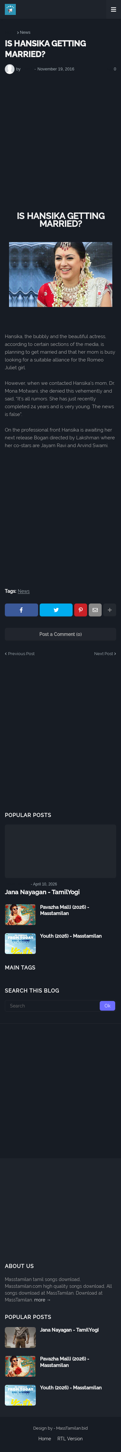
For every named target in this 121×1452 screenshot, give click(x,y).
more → (42, 1299)
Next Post (103, 653)
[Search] (60, 1006)
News (25, 32)
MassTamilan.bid (72, 1428)
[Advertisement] (60, 143)
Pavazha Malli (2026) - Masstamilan (64, 910)
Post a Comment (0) (60, 634)
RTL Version (70, 1438)
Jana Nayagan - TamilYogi (42, 892)
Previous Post (21, 653)
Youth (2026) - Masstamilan (71, 936)
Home (10, 32)
